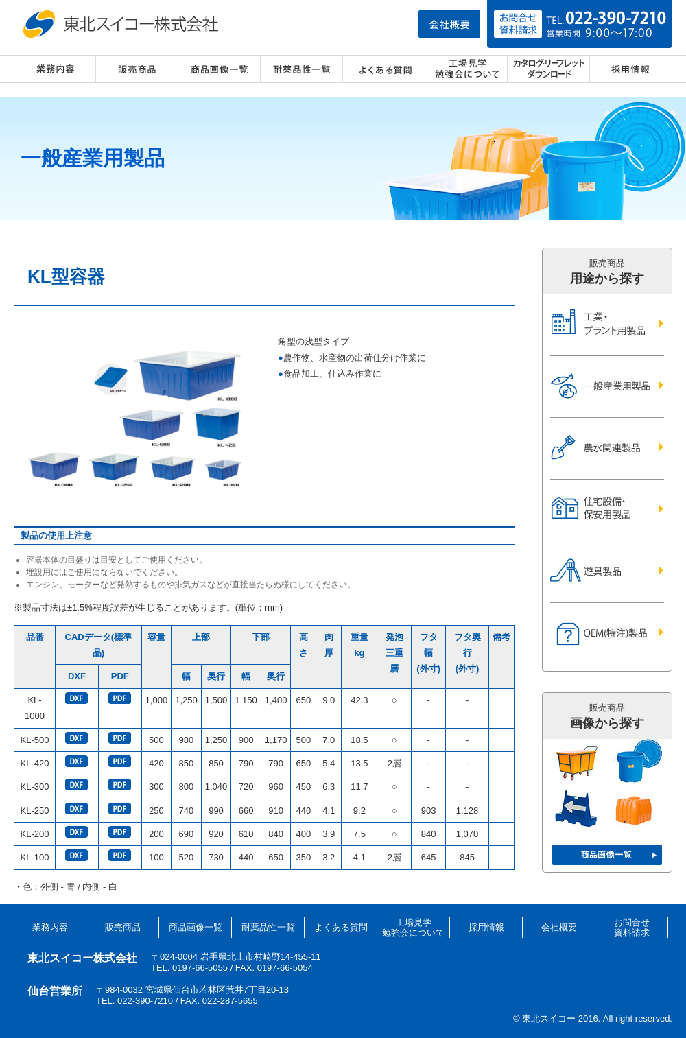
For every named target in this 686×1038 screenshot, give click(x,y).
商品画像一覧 (219, 69)
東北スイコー (123, 24)
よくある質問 (384, 69)
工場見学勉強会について (413, 927)
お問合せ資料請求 (632, 927)
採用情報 (631, 69)
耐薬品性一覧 (302, 69)
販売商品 (137, 69)
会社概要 (559, 927)
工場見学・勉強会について (466, 69)
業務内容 (55, 69)
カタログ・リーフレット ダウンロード (549, 69)
